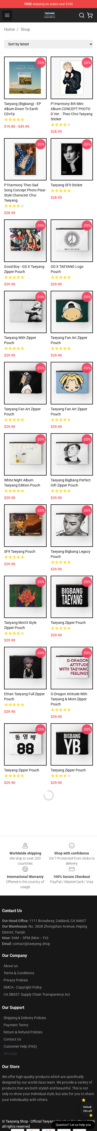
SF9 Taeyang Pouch (19, 551)
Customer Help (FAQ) (20, 1046)
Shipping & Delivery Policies (25, 1018)
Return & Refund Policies (23, 1032)
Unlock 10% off (87, 1109)
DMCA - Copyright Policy (23, 987)
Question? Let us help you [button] (73, 1125)
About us (11, 966)
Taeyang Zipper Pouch (68, 623)
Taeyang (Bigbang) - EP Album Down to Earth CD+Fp (22, 109)
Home (9, 29)
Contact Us (12, 1039)
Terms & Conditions (19, 973)
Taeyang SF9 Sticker (66, 185)
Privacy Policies (16, 980)
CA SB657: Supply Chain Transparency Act (37, 994)
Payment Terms (16, 1025)
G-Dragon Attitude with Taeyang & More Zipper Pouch (69, 699)
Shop (25, 29)
